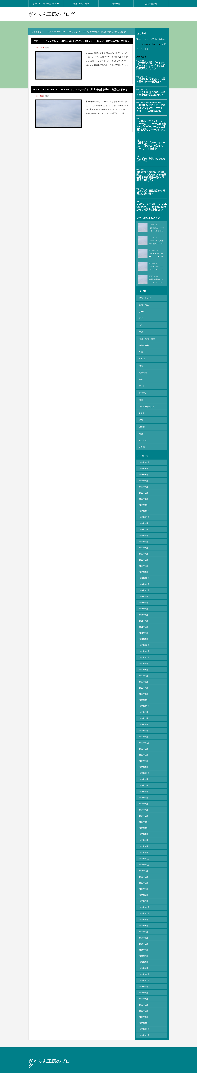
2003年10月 (144, 964)
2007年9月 (143, 763)
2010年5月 (143, 666)
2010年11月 (144, 635)
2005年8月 (143, 861)
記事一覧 (116, 3)
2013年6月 (143, 465)
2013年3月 (143, 477)
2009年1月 (143, 721)
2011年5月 (143, 599)
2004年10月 (144, 897)
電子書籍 (143, 365)
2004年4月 (143, 934)
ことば (142, 352)
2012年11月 (144, 495)
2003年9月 (143, 971)
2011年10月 (144, 574)
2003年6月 (143, 983)
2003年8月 (143, 977)
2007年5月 (143, 788)
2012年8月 (143, 513)
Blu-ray (142, 413)
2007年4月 (143, 794)
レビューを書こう (146, 395)
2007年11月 (144, 757)
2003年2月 (143, 995)
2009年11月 (144, 684)
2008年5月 (143, 739)
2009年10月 (144, 690)
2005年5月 (143, 873)
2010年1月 (143, 678)
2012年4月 (143, 538)
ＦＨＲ (142, 401)
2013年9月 (143, 452)
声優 (141, 328)
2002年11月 (144, 1013)
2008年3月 (143, 745)
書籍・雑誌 (143, 304)
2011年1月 (143, 623)
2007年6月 (143, 782)
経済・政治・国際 (81, 3)
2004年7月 (143, 916)
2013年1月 (143, 483)
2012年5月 (143, 532)
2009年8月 (143, 702)
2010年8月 (143, 654)
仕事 (141, 346)
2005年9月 (143, 855)
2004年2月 (143, 946)
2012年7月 (143, 519)
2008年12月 (144, 727)
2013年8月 (143, 459)
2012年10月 (144, 501)
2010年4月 (143, 672)
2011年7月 (143, 587)
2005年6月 (143, 867)
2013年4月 (143, 471)
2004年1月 (143, 952)
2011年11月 (144, 568)
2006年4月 (143, 824)
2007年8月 (143, 769)
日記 (141, 419)
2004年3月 (143, 940)
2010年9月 (143, 647)
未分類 (142, 432)
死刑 (141, 358)
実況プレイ (143, 383)
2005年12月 (144, 843)
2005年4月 (143, 879)
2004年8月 (143, 910)
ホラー (142, 322)
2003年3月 (143, 989)
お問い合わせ (151, 3)
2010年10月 (144, 641)
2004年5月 (143, 928)
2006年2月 (143, 830)
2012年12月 (144, 489)
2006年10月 (144, 812)
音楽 (47, 48)
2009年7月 (143, 708)
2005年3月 (143, 885)
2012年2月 (143, 550)
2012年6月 (143, 526)
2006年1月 (143, 836)
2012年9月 (143, 507)
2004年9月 (143, 903)
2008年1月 (143, 751)
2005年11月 (144, 849)
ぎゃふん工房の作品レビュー (46, 3)
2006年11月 (144, 806)
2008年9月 (143, 733)
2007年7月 (143, 775)
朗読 (141, 389)
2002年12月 (144, 1007)
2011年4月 (143, 605)
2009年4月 (143, 715)
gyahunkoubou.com (151, 44)
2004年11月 (144, 891)
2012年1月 (143, 556)
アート (142, 377)
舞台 (141, 371)
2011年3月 (143, 611)
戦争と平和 (143, 340)
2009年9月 (143, 696)
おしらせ (143, 426)
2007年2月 (143, 800)
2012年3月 (143, 544)
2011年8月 (143, 580)
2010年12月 (144, 629)
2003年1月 (143, 1001)
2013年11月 (144, 446)
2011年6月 (143, 593)
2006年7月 (143, 818)
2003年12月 (144, 958)
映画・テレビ (144, 298)
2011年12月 (144, 562)
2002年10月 (144, 1019)
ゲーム (142, 310)
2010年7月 (143, 660)
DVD (141, 407)
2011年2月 (143, 617)
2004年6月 (143, 922)
